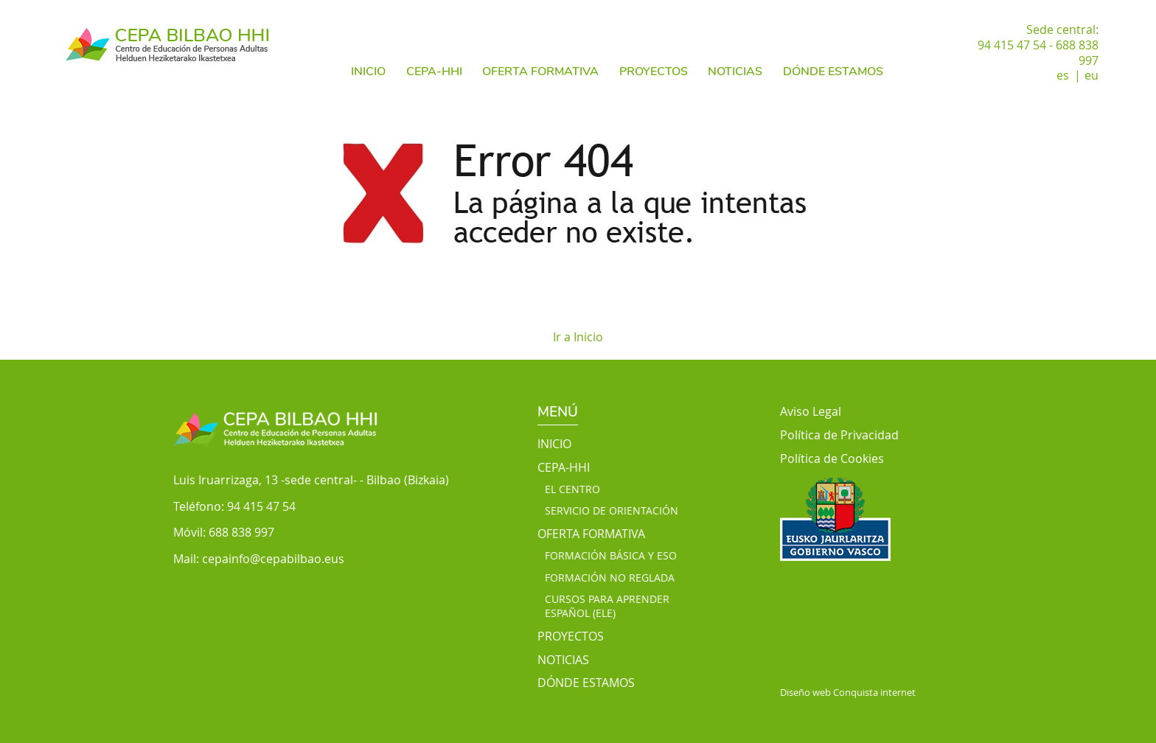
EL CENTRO (572, 489)
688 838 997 (241, 532)
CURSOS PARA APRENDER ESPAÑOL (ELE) (607, 606)
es (1062, 75)
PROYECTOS (653, 71)
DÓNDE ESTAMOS (833, 71)
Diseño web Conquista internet (848, 692)
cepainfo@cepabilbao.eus (273, 559)
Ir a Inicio (578, 337)
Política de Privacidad (839, 435)
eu (1091, 75)
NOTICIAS (735, 71)
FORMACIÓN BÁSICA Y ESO (611, 555)
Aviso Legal (810, 411)
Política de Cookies (832, 459)
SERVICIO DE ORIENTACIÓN (611, 510)
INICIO (368, 71)
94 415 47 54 (261, 506)
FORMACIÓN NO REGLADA (610, 578)
